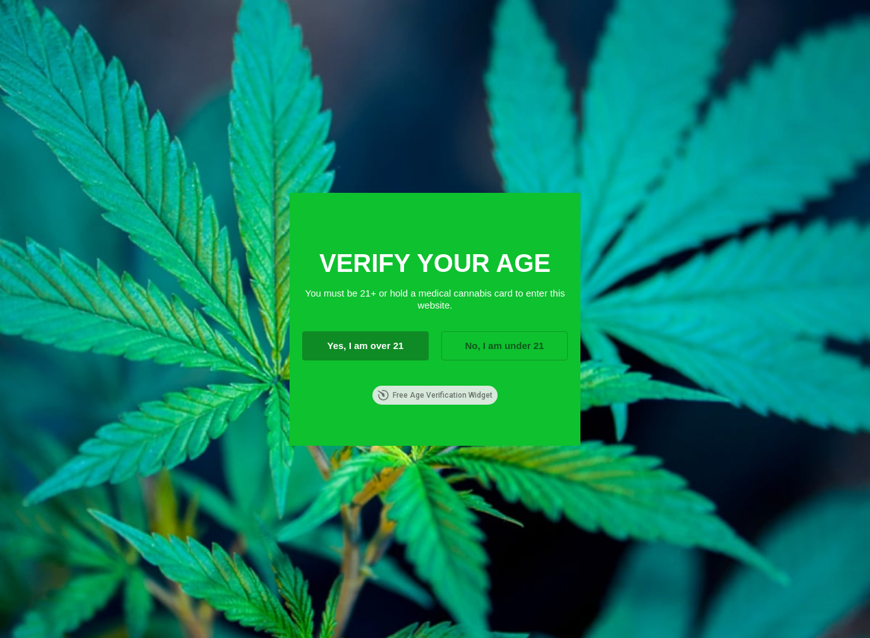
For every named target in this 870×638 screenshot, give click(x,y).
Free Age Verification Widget (435, 395)
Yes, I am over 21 (365, 345)
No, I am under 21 (504, 345)
